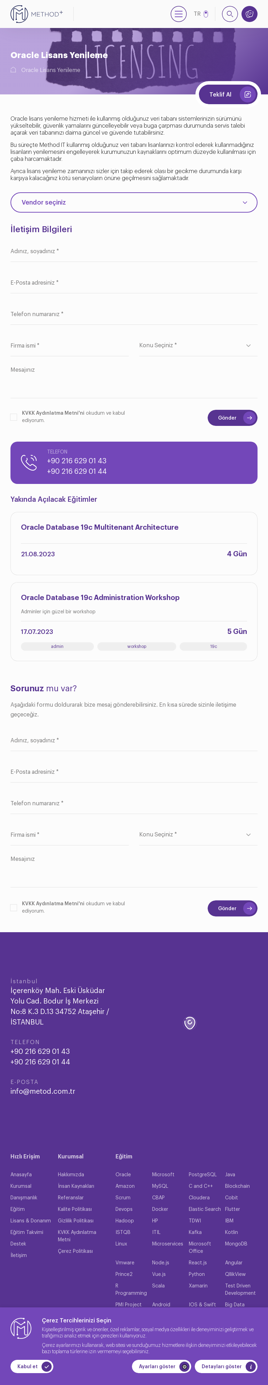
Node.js (160, 1263)
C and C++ (201, 1186)
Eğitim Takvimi (26, 1232)
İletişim (18, 1255)
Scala (158, 1286)
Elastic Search (205, 1209)
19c (213, 646)
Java (230, 1174)
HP (155, 1221)
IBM (229, 1221)
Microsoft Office (200, 1248)
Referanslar (71, 1197)
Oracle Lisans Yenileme (50, 70)
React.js (198, 1263)
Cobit (231, 1197)
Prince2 (124, 1274)
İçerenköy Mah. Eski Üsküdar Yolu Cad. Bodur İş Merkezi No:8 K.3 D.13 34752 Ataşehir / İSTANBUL (59, 1006)
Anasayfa (21, 1174)
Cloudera (199, 1197)
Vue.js (159, 1274)
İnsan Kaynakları (76, 1186)
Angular (234, 1263)
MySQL (160, 1186)
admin (57, 646)
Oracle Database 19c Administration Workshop (100, 597)
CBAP (158, 1197)
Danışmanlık (23, 1197)
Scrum (123, 1197)
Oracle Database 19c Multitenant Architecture (100, 527)
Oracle (123, 1174)
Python (197, 1274)
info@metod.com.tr (42, 1091)
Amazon (125, 1186)
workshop (136, 646)
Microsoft (163, 1174)
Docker (160, 1209)
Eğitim (17, 1209)
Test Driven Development (240, 1290)
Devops (124, 1209)
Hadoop (125, 1221)
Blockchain (237, 1186)
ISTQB (123, 1232)
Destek (18, 1244)
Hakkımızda (71, 1174)
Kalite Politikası (75, 1209)
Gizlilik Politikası (76, 1221)
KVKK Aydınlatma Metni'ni (53, 413)
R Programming (131, 1290)
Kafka (195, 1232)
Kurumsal (20, 1186)
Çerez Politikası (75, 1251)
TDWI (195, 1221)
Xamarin (198, 1286)
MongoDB (236, 1244)
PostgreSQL (203, 1174)
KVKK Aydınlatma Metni (77, 1236)
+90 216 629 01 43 (76, 461)
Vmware (125, 1263)
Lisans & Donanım (30, 1221)
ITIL (156, 1232)
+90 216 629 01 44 (77, 471)
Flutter (232, 1209)
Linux (121, 1244)
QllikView (235, 1274)
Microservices (167, 1244)
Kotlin (231, 1232)
